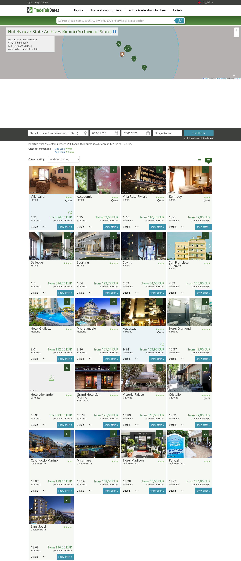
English (208, 2)
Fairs (78, 10)
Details (38, 226)
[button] (121, 53)
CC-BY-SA (237, 78)
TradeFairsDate (43, 10)
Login (30, 2)
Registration (41, 2)
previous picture (31, 180)
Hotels (177, 10)
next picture (72, 180)
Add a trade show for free (147, 10)
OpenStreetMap (221, 78)
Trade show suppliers (106, 10)
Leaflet (205, 78)
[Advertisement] (120, 103)
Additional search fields (196, 138)
